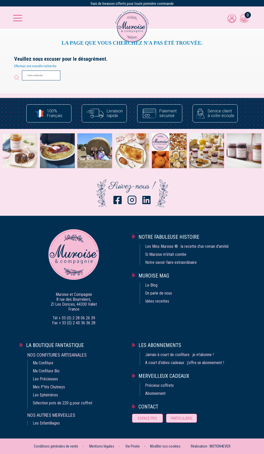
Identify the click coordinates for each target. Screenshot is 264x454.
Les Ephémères (45, 395)
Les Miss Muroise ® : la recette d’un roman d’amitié (187, 246)
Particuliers (181, 418)
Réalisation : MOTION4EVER (210, 446)
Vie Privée (132, 446)
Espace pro (147, 418)
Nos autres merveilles (51, 415)
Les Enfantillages (46, 423)
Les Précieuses (45, 378)
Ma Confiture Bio (46, 370)
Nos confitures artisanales (57, 355)
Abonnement (155, 393)
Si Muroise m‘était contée (165, 254)
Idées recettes (157, 301)
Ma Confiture (43, 362)
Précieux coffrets (159, 385)
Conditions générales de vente (56, 446)
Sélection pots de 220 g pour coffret (62, 403)
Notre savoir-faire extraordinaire (171, 262)
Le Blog (151, 285)
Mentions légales (101, 446)
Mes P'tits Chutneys (49, 386)
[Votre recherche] (41, 75)
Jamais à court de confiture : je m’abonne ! (179, 354)
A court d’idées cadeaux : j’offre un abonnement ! (184, 362)
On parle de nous (158, 293)
